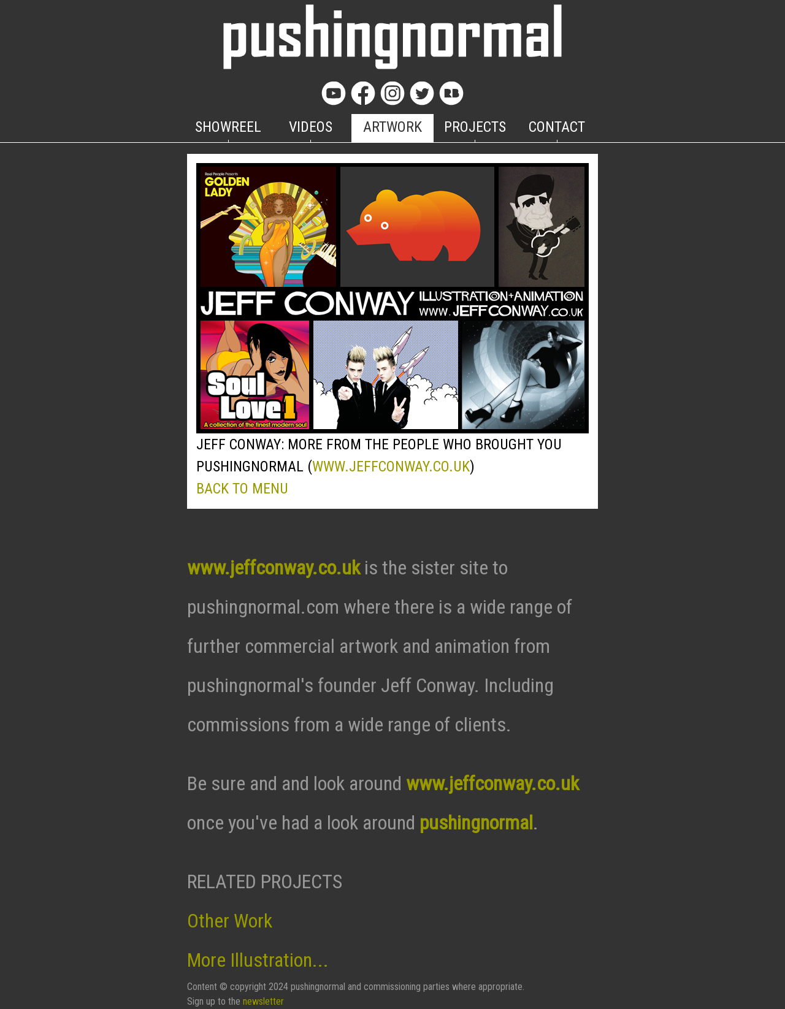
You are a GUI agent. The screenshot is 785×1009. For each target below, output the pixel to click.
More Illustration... (258, 960)
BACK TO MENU (242, 488)
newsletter (263, 1001)
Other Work (229, 920)
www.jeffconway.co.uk (273, 567)
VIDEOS (310, 126)
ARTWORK (392, 126)
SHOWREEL (228, 126)
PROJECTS (475, 126)
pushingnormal (476, 822)
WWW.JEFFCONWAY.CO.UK (391, 466)
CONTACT (557, 126)
